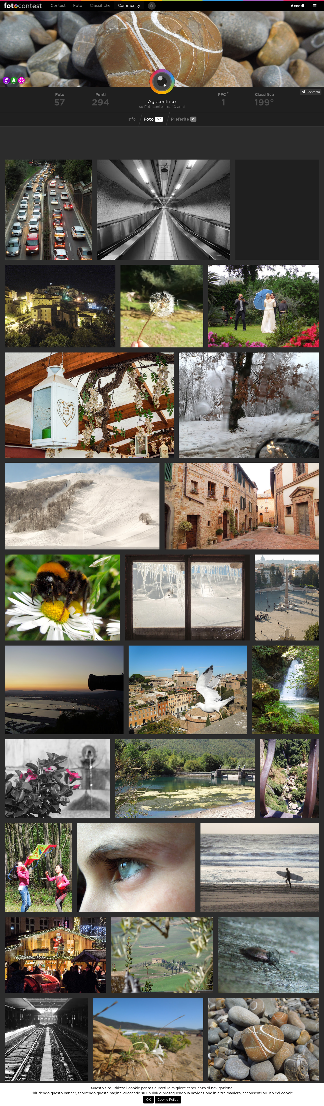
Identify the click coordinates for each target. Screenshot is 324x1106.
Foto (77, 6)
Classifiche (100, 6)
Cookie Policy (167, 1099)
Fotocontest (23, 5)
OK (148, 1099)
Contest (58, 6)
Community (129, 6)
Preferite (183, 119)
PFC (223, 94)
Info (132, 119)
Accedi (297, 6)
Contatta (310, 92)
